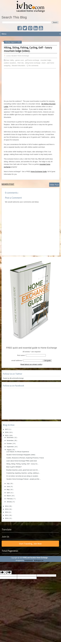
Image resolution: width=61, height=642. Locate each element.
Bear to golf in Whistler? (14, 467)
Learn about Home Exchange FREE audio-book (21, 461)
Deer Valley (10, 60)
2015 (7, 435)
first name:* (21, 355)
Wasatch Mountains (19, 65)
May (8, 489)
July (8, 483)
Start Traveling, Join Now (30, 543)
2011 (7, 515)
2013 (7, 509)
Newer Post (8, 184)
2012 (7, 512)
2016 (7, 432)
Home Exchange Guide (39, 171)
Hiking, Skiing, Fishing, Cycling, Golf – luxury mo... (22, 464)
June (8, 486)
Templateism (28, 560)
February (10, 499)
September (10, 446)
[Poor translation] (8, 572)
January (9, 502)
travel (44, 63)
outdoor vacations (10, 63)
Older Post (54, 184)
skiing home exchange (33, 63)
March (9, 495)
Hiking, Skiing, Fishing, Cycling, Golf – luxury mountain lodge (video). (28, 49)
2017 (7, 429)
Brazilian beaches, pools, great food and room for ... (22, 470)
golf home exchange (32, 60)
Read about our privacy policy (31, 364)
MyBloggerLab (38, 560)
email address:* (17, 360)
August (9, 449)
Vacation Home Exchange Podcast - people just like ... (23, 479)
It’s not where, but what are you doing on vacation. (22, 476)
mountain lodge (46, 60)
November (10, 440)
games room (19, 60)
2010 (7, 518)
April (8, 492)
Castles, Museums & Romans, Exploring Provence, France (25, 458)
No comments (33, 65)
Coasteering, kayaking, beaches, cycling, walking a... (23, 473)
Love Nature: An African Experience (17, 451)
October (9, 443)
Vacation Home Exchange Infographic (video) (20, 455)
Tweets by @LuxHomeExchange (13, 378)
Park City (20, 63)
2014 (7, 506)
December (10, 437)
